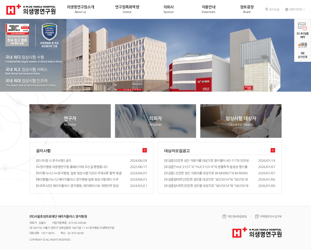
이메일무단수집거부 (271, 216)
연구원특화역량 (127, 9)
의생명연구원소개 (80, 9)
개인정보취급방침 (237, 216)
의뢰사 (168, 9)
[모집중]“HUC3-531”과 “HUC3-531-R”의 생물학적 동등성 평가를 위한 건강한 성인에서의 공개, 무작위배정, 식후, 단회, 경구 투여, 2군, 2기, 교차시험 (208, 166)
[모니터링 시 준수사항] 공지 (53, 160)
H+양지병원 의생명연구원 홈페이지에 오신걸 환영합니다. (72, 166)
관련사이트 (293, 9)
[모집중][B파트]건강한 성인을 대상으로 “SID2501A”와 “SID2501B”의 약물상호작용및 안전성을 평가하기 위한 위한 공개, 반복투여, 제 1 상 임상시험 (208, 179)
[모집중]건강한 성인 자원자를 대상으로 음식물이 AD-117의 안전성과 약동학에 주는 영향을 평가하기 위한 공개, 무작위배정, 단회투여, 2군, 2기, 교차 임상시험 (208, 160)
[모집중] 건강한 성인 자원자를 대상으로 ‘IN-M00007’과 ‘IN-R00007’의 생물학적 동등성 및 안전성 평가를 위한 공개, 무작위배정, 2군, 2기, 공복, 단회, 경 (208, 173)
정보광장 (247, 9)
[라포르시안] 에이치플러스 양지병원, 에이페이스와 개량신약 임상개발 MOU (80, 185)
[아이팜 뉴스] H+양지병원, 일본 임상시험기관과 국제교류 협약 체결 (78, 173)
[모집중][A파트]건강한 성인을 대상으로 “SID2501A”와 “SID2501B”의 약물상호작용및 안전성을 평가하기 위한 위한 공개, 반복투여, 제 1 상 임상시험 (208, 185)
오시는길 (272, 9)
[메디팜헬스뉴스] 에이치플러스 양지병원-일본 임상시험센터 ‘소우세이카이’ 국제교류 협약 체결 (80, 179)
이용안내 (208, 9)
